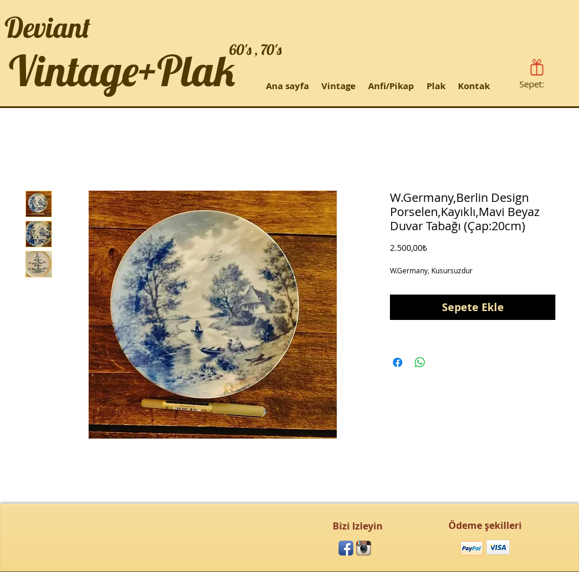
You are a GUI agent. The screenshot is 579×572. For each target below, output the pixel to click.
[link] (539, 84)
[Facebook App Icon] (346, 548)
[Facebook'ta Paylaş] (398, 362)
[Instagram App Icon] (363, 548)
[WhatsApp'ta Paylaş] (420, 362)
